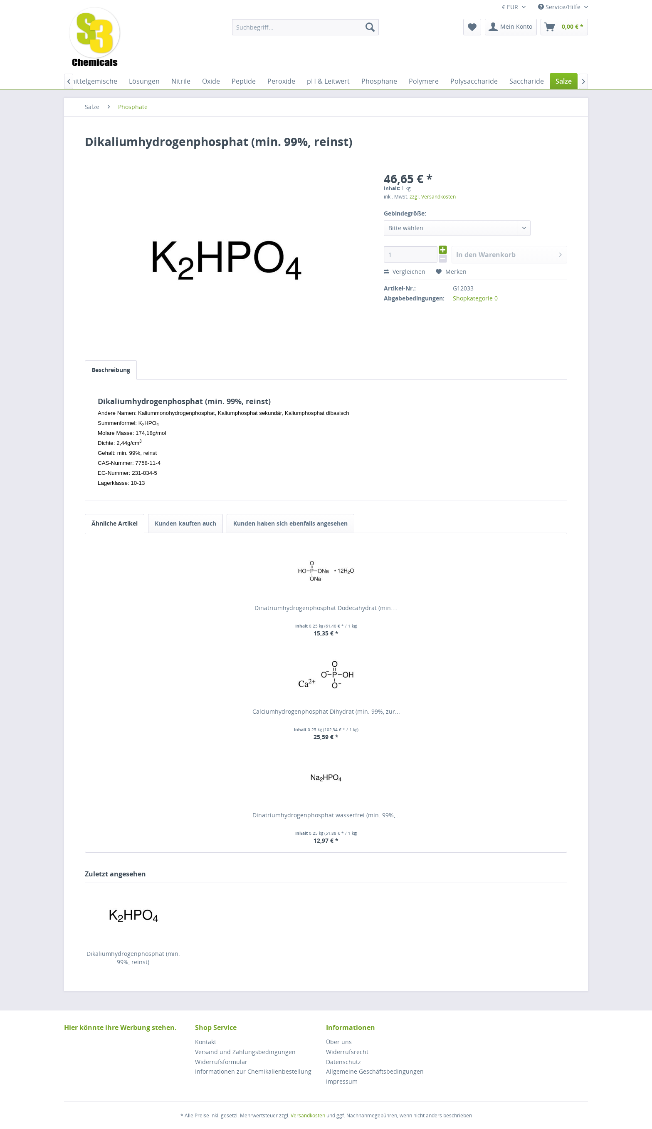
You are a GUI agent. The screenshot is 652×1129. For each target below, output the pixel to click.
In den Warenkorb (509, 253)
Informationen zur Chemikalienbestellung (253, 1071)
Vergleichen (404, 271)
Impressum (342, 1081)
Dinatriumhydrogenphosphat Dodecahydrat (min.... (326, 608)
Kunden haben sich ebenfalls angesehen (290, 523)
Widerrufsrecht (347, 1052)
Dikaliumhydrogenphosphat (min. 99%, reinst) (133, 958)
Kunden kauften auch (185, 523)
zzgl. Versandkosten (433, 196)
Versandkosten (308, 1115)
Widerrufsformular (221, 1062)
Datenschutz (343, 1062)
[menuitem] (305, 27)
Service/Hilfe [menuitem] (560, 7)
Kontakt (205, 1042)
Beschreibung (110, 370)
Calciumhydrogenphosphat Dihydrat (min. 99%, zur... (326, 711)
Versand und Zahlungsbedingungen (245, 1052)
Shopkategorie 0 (475, 298)
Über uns (339, 1042)
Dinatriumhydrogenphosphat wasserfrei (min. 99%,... (326, 815)
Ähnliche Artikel (114, 523)
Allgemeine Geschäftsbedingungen (375, 1071)
